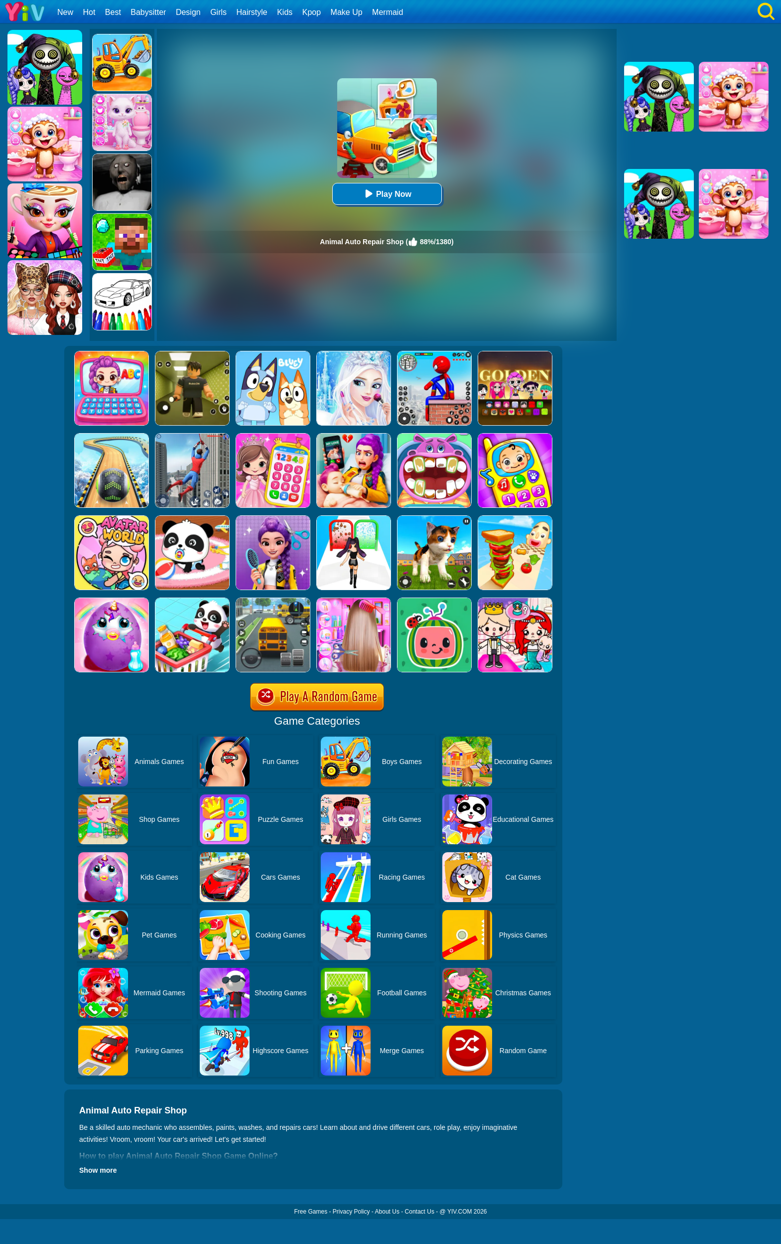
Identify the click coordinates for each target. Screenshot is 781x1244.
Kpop (311, 12)
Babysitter (148, 12)
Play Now (386, 193)
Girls (218, 12)
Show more (98, 1170)
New (65, 12)
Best (113, 12)
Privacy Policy (351, 1211)
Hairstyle (252, 12)
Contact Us (419, 1211)
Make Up (347, 12)
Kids (284, 12)
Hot (89, 12)
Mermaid (387, 12)
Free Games (310, 1211)
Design (188, 12)
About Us (387, 1211)
